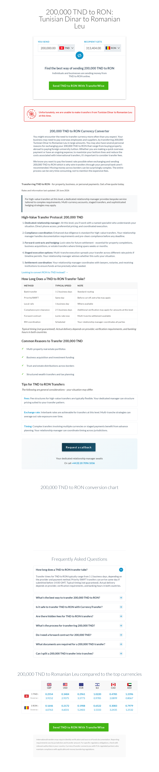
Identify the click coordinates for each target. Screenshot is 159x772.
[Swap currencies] (79, 55)
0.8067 (129, 698)
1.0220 (97, 694)
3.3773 (81, 698)
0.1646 (49, 705)
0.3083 (113, 705)
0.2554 (49, 694)
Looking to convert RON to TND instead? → (45, 272)
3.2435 (113, 709)
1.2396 (129, 694)
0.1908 (81, 705)
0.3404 (65, 694)
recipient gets (93, 41)
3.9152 (49, 698)
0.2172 (65, 705)
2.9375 (65, 698)
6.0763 (49, 709)
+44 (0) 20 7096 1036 (83, 463)
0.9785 (97, 698)
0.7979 (129, 705)
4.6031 (65, 709)
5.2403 (81, 709)
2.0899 (113, 698)
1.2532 (129, 709)
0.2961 (81, 694)
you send (43, 41)
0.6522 (97, 705)
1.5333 (97, 709)
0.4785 (113, 694)
